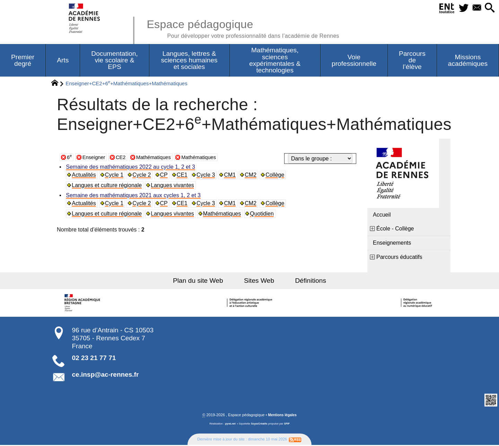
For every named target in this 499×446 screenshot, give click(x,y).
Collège (276, 175)
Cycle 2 (142, 175)
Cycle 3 (207, 175)
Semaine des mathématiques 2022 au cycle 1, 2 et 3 (131, 167)
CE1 (183, 175)
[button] (488, 8)
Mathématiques (158, 158)
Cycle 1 (115, 175)
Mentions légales (282, 416)
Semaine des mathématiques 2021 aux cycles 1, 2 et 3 (134, 196)
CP (164, 175)
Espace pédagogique (252, 27)
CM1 (231, 175)
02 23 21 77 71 (94, 358)
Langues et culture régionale (107, 186)
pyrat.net (229, 424)
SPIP (288, 424)
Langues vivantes (173, 186)
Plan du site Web (204, 281)
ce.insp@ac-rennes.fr (105, 375)
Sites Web (259, 281)
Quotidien (263, 214)
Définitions (305, 281)
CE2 (124, 158)
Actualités (84, 175)
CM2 (252, 175)
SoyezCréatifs (260, 424)
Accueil (382, 215)
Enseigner (95, 158)
